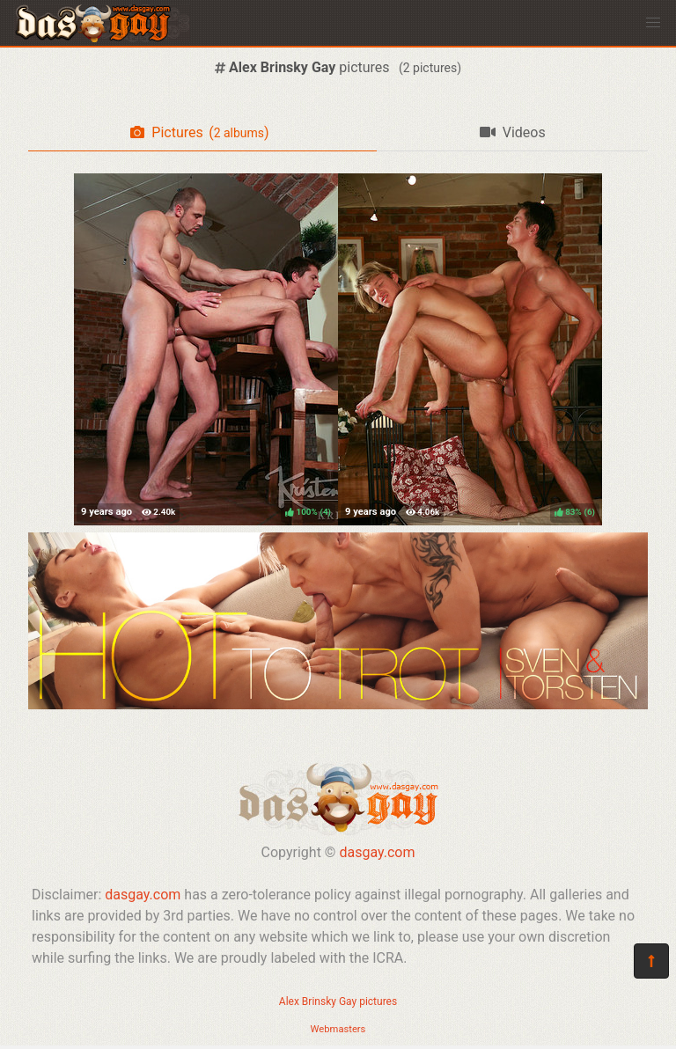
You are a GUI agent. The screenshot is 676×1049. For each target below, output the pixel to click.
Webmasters (338, 1029)
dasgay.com (377, 852)
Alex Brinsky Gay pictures (338, 1001)
